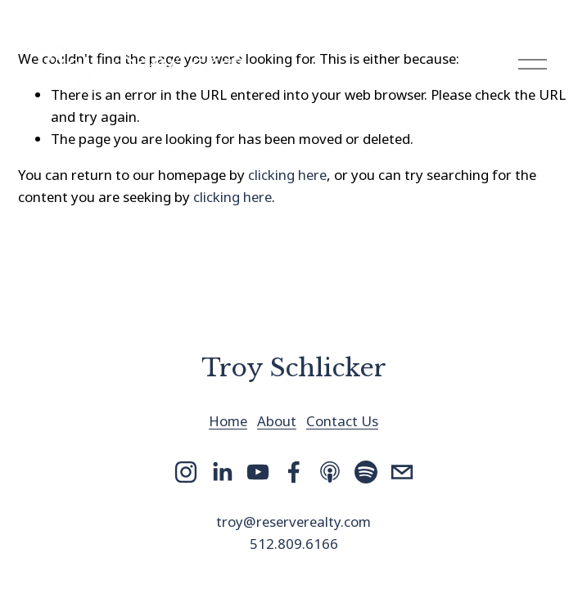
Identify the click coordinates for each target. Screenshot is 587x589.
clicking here (287, 174)
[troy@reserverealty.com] (402, 472)
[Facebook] (293, 472)
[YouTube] (257, 472)
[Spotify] (365, 472)
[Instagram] (185, 472)
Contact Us (342, 420)
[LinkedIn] (221, 472)
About (276, 420)
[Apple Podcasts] (329, 472)
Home (228, 420)
